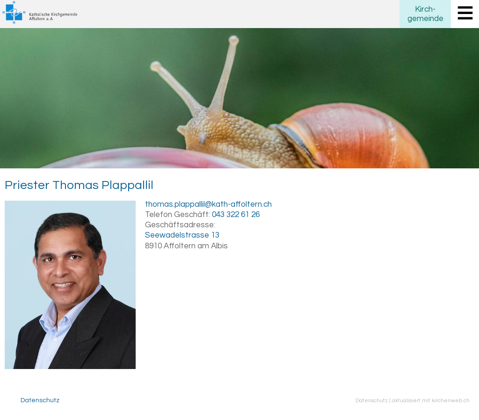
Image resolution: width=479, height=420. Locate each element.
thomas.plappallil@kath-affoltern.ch (208, 204)
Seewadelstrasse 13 (182, 235)
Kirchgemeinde (425, 14)
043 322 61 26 (236, 214)
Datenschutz (40, 400)
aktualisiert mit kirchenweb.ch (431, 400)
